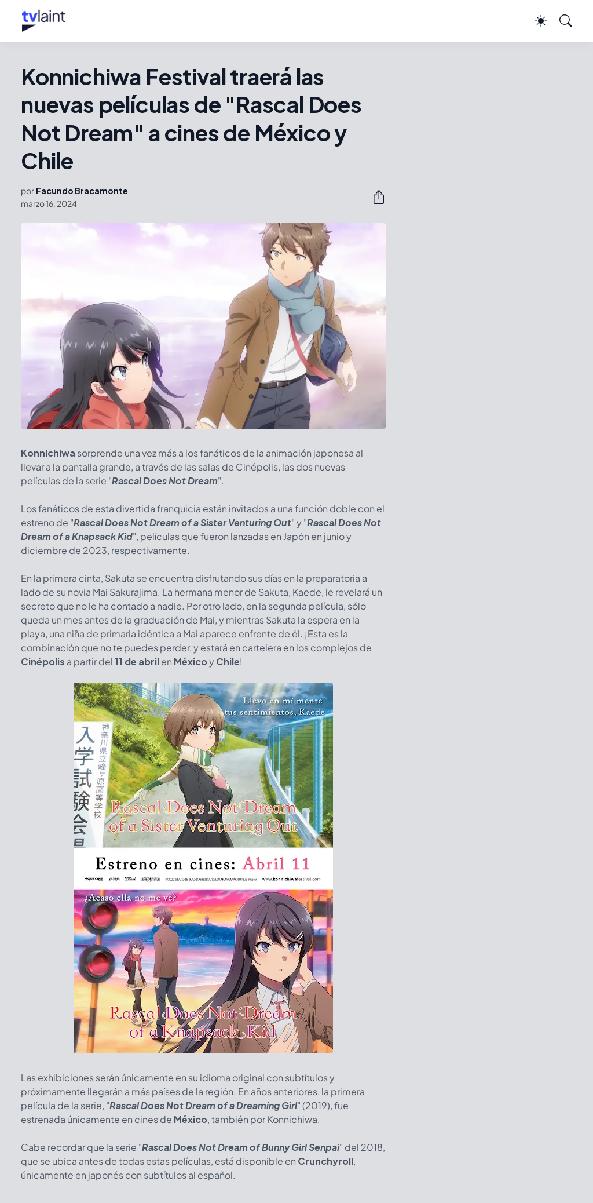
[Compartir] (374, 197)
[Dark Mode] (535, 20)
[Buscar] (560, 20)
